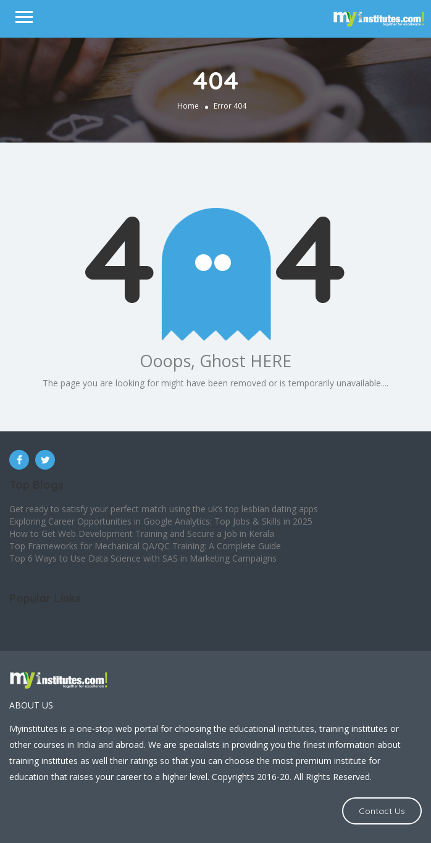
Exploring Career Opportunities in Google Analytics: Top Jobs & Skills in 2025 (160, 521)
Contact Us (382, 810)
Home (188, 106)
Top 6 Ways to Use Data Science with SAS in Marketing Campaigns (143, 558)
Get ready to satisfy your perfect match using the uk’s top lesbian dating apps (163, 509)
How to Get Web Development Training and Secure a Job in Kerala (141, 533)
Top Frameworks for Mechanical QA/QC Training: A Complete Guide (145, 546)
